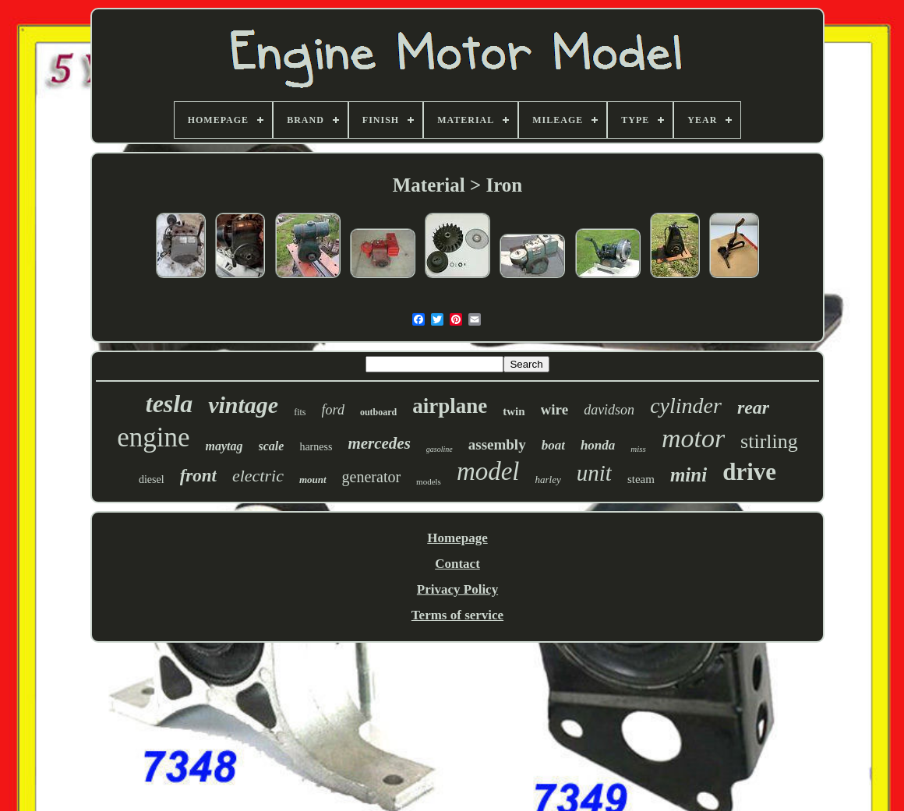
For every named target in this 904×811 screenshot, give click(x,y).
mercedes (379, 443)
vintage (243, 405)
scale (271, 446)
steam (641, 479)
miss (638, 448)
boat (553, 445)
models (428, 481)
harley (548, 479)
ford (333, 410)
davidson (609, 410)
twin (513, 411)
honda (598, 445)
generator (371, 476)
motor (693, 438)
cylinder (686, 405)
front (198, 475)
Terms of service (457, 615)
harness (315, 447)
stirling (769, 441)
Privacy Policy (457, 589)
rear (753, 407)
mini (688, 474)
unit (594, 472)
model (488, 471)
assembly (497, 444)
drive (749, 471)
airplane (449, 406)
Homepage (457, 538)
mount (313, 479)
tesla (169, 404)
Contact (457, 563)
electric (258, 475)
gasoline (439, 449)
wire (555, 409)
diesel (151, 479)
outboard (378, 412)
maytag (224, 446)
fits (299, 412)
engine (153, 437)
